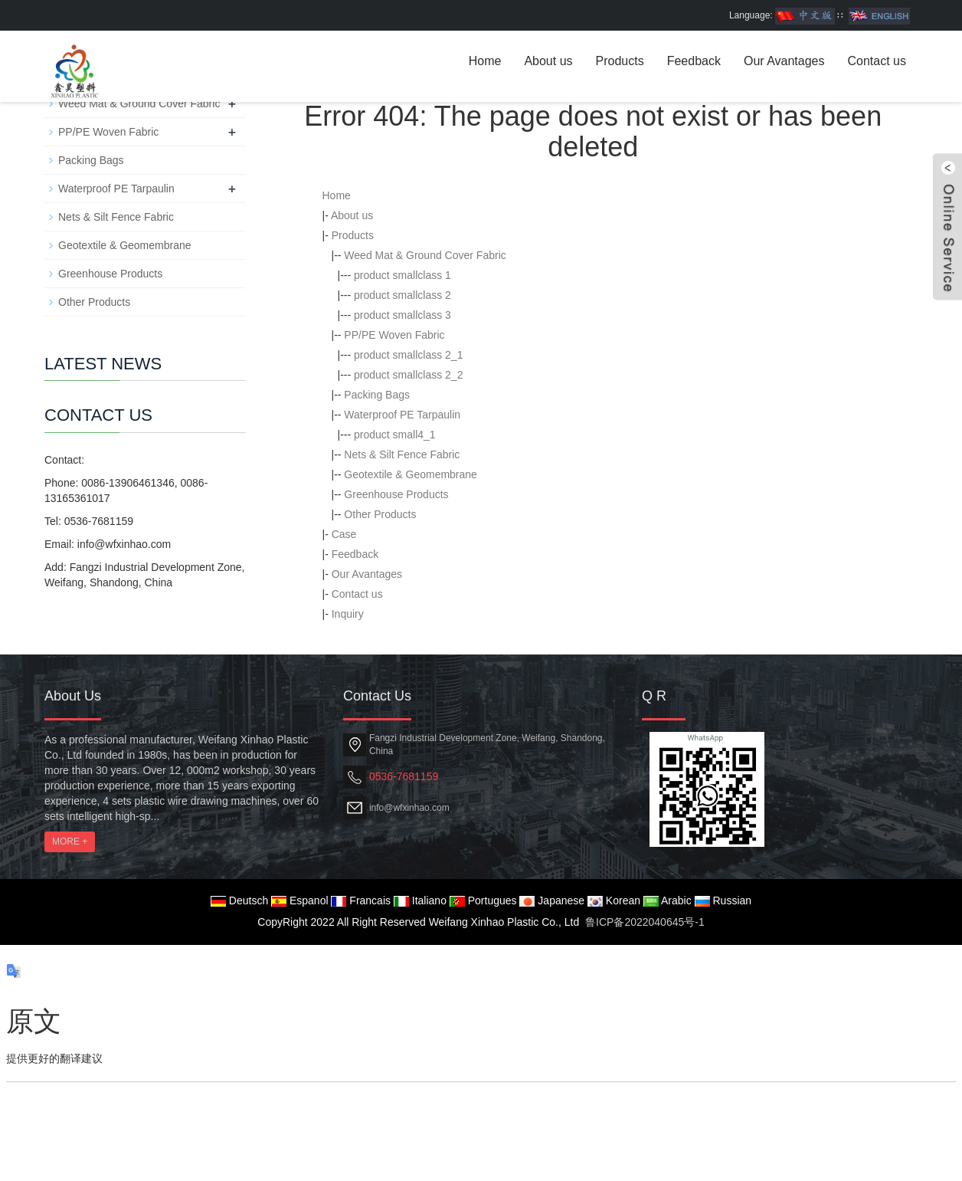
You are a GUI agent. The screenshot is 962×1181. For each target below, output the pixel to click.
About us (548, 60)
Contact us (877, 60)
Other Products (380, 514)
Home (485, 60)
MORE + (69, 841)
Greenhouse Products (396, 494)
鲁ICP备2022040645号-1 (645, 922)
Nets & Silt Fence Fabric (402, 454)
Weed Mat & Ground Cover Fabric (425, 255)
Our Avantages (784, 60)
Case (344, 534)
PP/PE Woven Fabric (394, 335)
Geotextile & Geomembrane (410, 474)
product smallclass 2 (402, 295)
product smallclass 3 (402, 315)
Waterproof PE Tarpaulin (402, 414)
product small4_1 (395, 434)
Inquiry (348, 614)
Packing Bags (377, 395)
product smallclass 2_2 (408, 375)
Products (620, 60)
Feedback (694, 60)
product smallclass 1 (402, 275)
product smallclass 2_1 (408, 355)
